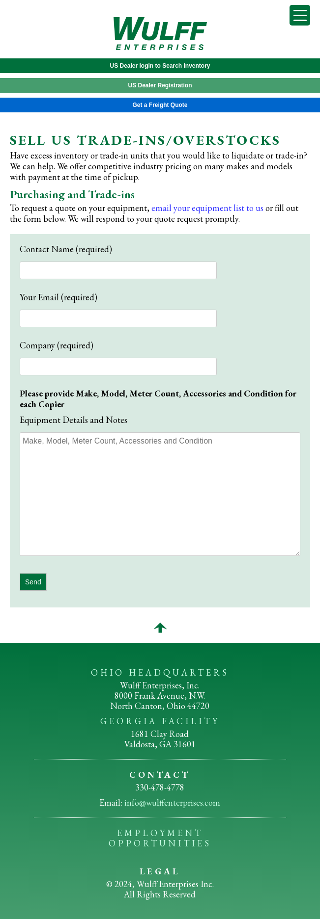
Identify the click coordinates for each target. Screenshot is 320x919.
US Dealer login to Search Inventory (160, 65)
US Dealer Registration (160, 85)
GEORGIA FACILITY (160, 721)
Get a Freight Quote (159, 105)
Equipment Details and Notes (73, 419)
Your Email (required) (58, 297)
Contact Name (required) (66, 249)
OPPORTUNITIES (160, 843)
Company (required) (56, 345)
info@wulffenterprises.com (172, 802)
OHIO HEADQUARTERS (160, 672)
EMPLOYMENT (160, 833)
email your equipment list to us (207, 207)
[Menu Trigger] (300, 15)
